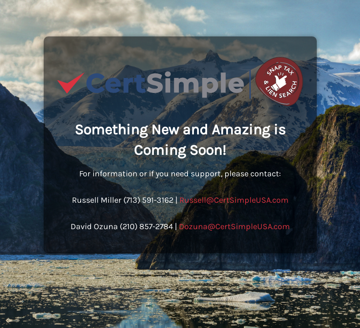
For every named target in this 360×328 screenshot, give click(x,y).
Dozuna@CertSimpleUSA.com (234, 226)
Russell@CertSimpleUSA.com (234, 200)
